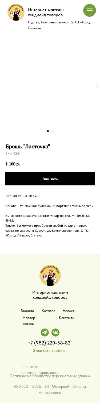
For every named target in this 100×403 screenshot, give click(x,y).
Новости (69, 311)
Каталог (48, 311)
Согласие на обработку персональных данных (50, 375)
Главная (27, 311)
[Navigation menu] (90, 10)
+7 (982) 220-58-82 (49, 343)
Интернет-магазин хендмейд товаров (46, 12)
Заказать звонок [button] (49, 350)
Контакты (67, 317)
